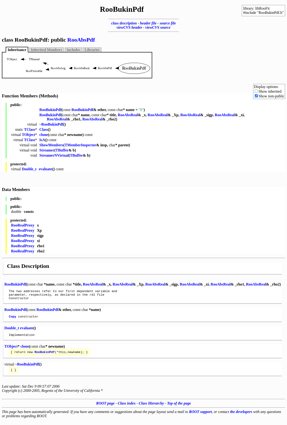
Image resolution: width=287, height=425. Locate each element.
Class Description (28, 266)
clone (43, 135)
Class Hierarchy (151, 408)
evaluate (45, 169)
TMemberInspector (80, 145)
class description (124, 23)
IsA (42, 140)
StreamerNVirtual (53, 155)
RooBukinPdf (50, 110)
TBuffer (62, 150)
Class (43, 129)
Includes (73, 50)
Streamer (46, 150)
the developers (241, 417)
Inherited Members (46, 50)
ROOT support (200, 417)
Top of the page (179, 408)
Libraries (92, 50)
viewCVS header (129, 27)
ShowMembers (51, 145)
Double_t (29, 169)
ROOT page (105, 408)
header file (148, 23)
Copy (12, 319)
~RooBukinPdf (51, 124)
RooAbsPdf (81, 40)
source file (168, 23)
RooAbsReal (128, 115)
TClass (29, 129)
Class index (127, 408)
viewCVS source (158, 27)
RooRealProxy (22, 225)
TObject (28, 135)
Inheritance (17, 50)
